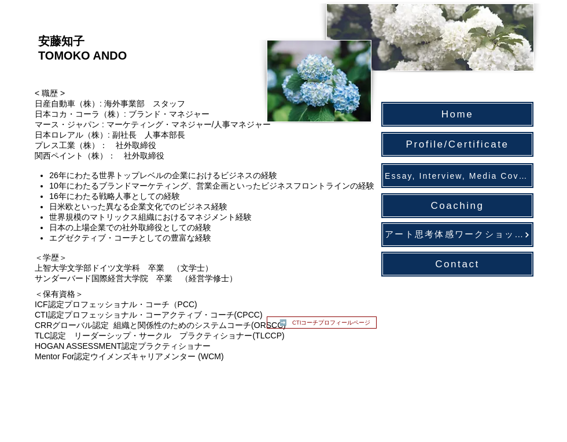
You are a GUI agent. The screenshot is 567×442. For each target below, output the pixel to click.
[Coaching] (457, 206)
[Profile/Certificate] (457, 144)
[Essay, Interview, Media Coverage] (457, 176)
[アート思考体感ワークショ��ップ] (457, 235)
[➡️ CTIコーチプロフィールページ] (322, 322)
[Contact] (457, 264)
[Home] (457, 114)
